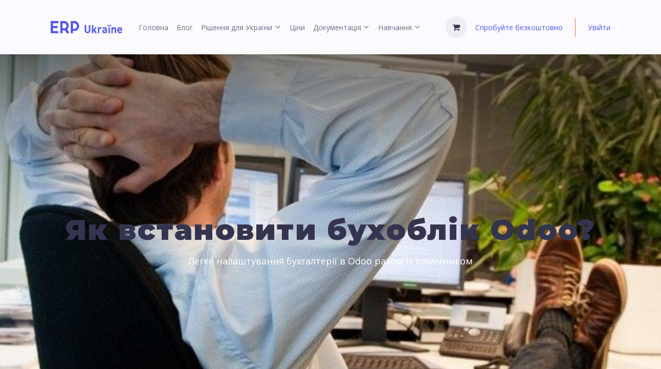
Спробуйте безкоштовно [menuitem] (519, 27)
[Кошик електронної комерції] (456, 27)
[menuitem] (153, 27)
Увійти (599, 27)
